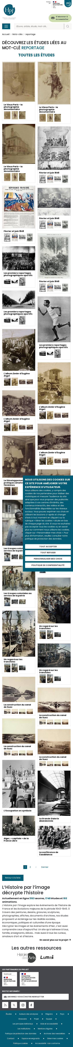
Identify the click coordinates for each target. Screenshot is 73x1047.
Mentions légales (45, 1028)
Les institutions (24, 1028)
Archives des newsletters (54, 1033)
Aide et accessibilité (49, 1024)
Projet (36, 1019)
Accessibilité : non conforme (47, 1043)
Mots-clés (17, 34)
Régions (49, 1014)
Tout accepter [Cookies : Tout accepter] (48, 546)
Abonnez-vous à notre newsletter (24, 996)
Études (9, 1014)
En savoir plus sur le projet (54, 939)
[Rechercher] (39, 26)
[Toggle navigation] (6, 26)
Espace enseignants (31, 1038)
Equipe (49, 1019)
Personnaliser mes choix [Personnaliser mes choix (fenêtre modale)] (48, 558)
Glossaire (22, 1019)
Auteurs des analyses (28, 1014)
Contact (10, 1038)
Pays (62, 1014)
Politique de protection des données (20, 1033)
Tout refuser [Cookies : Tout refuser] (48, 552)
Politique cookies (20, 1043)
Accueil (5, 34)
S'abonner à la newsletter (62, 17)
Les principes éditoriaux (23, 1024)
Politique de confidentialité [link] (47, 565)
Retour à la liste (12, 877)
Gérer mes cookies (55, 1038)
